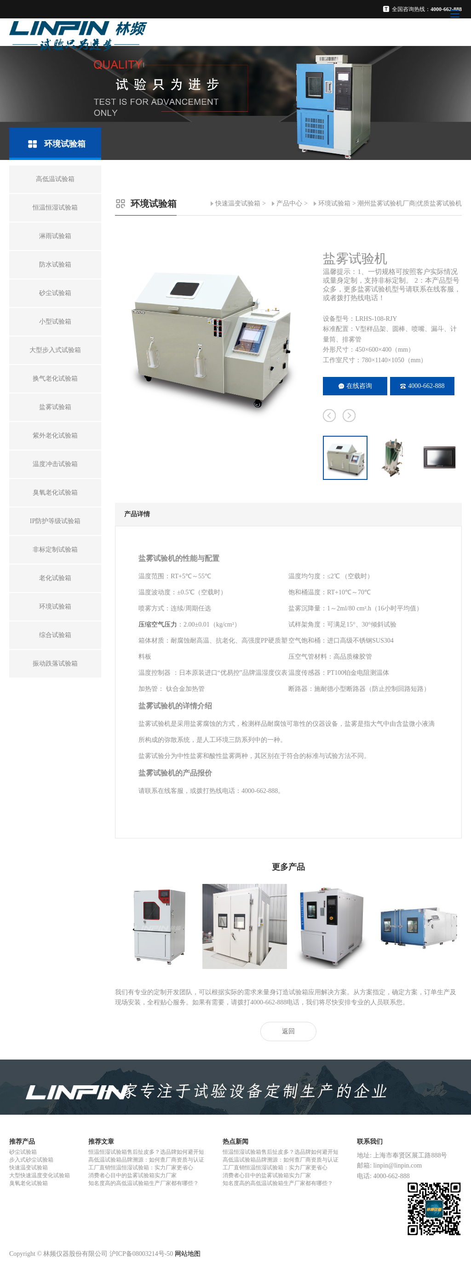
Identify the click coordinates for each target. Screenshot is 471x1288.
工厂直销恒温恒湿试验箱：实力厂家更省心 (140, 1167)
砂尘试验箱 (23, 1152)
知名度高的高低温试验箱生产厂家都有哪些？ (143, 1183)
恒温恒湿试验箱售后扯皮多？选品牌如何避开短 (146, 1152)
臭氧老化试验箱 (28, 1183)
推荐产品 (22, 1141)
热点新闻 (235, 1141)
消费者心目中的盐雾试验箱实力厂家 (132, 1175)
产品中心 (289, 203)
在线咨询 (355, 385)
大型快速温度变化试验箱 (39, 1175)
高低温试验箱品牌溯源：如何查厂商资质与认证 (146, 1160)
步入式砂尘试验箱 (31, 1160)
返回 (288, 1031)
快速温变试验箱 (237, 203)
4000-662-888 (422, 385)
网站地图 (188, 1253)
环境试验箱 (334, 203)
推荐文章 (101, 1141)
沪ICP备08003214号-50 (141, 1253)
